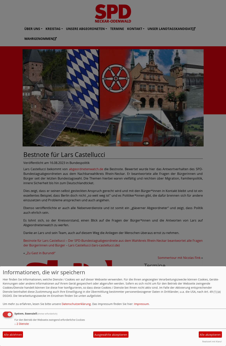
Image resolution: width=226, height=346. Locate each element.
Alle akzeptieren (210, 334)
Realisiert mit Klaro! (212, 341)
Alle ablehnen (13, 334)
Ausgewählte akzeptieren (110, 334)
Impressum (141, 304)
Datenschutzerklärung (76, 304)
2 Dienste (21, 324)
